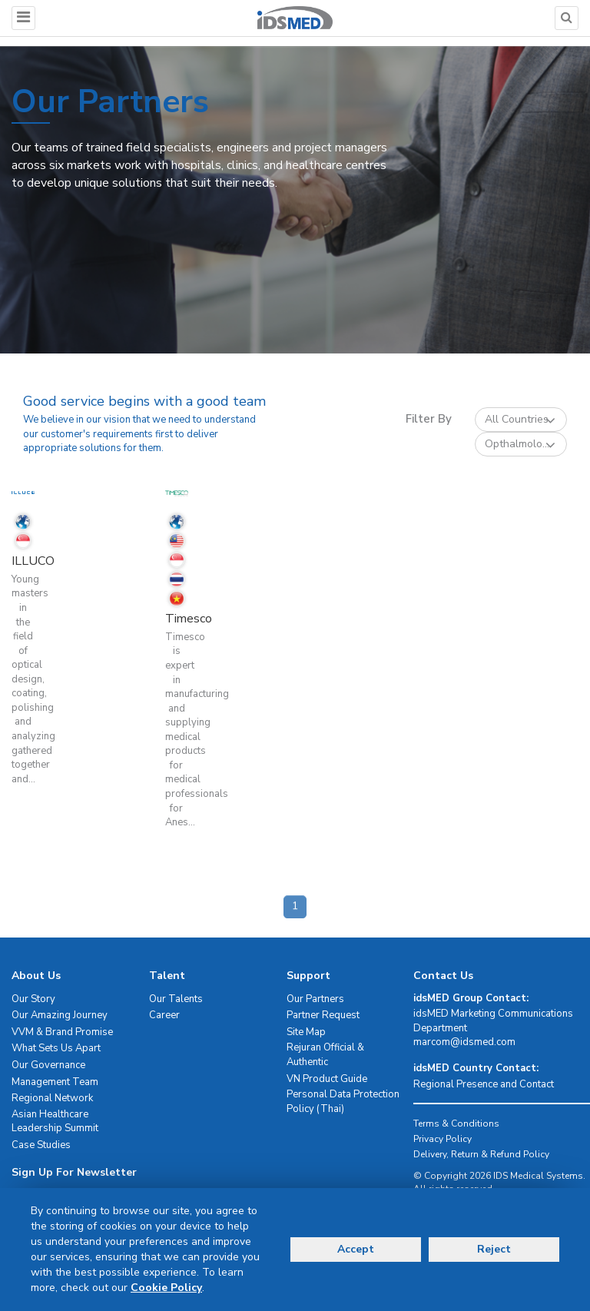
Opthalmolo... (520, 444)
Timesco (188, 618)
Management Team (55, 1082)
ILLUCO (33, 561)
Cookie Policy (166, 1287)
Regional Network (52, 1098)
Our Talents (176, 999)
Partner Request (323, 1015)
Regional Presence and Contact (483, 1084)
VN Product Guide (327, 1079)
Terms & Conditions (456, 1123)
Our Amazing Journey (60, 1015)
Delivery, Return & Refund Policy (481, 1154)
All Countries (520, 420)
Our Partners (315, 999)
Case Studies (41, 1145)
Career (164, 1015)
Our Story (33, 999)
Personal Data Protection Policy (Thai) (343, 1101)
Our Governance (48, 1065)
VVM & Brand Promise (62, 1032)
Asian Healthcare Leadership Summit (55, 1121)
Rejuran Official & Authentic (325, 1055)
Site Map (306, 1032)
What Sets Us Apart (56, 1048)
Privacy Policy (442, 1139)
